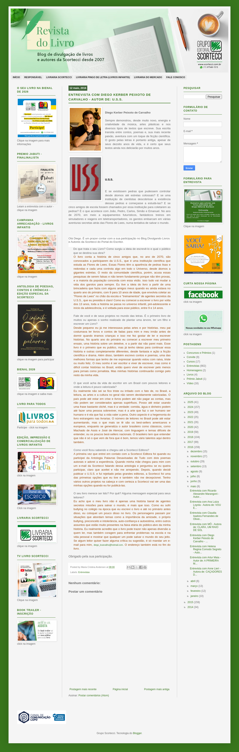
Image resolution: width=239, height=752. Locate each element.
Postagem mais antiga (156, 689)
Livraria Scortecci (59, 77)
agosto (195, 471)
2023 (191, 412)
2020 (191, 427)
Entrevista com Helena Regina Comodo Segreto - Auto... (205, 549)
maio (194, 486)
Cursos (191, 361)
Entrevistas (84, 572)
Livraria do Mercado (148, 77)
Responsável (33, 77)
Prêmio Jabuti (194, 378)
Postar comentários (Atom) (94, 695)
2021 (191, 422)
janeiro (195, 596)
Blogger (137, 733)
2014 (191, 607)
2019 (191, 432)
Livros (190, 374)
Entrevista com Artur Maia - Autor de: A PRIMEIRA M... (205, 560)
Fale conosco (175, 77)
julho (194, 476)
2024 (191, 407)
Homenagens (194, 370)
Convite (191, 357)
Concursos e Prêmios (199, 352)
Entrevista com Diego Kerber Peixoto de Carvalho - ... (202, 538)
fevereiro (196, 590)
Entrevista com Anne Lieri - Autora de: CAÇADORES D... (206, 571)
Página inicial (120, 689)
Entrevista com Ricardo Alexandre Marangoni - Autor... (204, 493)
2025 (191, 402)
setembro (196, 466)
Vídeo (190, 383)
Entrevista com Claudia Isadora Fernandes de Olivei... (204, 516)
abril (193, 581)
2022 (191, 417)
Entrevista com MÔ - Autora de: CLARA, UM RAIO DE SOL (205, 527)
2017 (191, 442)
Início (16, 77)
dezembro (197, 451)
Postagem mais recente (83, 689)
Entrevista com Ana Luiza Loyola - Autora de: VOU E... (205, 504)
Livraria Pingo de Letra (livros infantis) (103, 77)
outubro (195, 461)
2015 (191, 602)
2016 (191, 447)
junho (194, 481)
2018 (191, 437)
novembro (197, 456)
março (194, 586)
